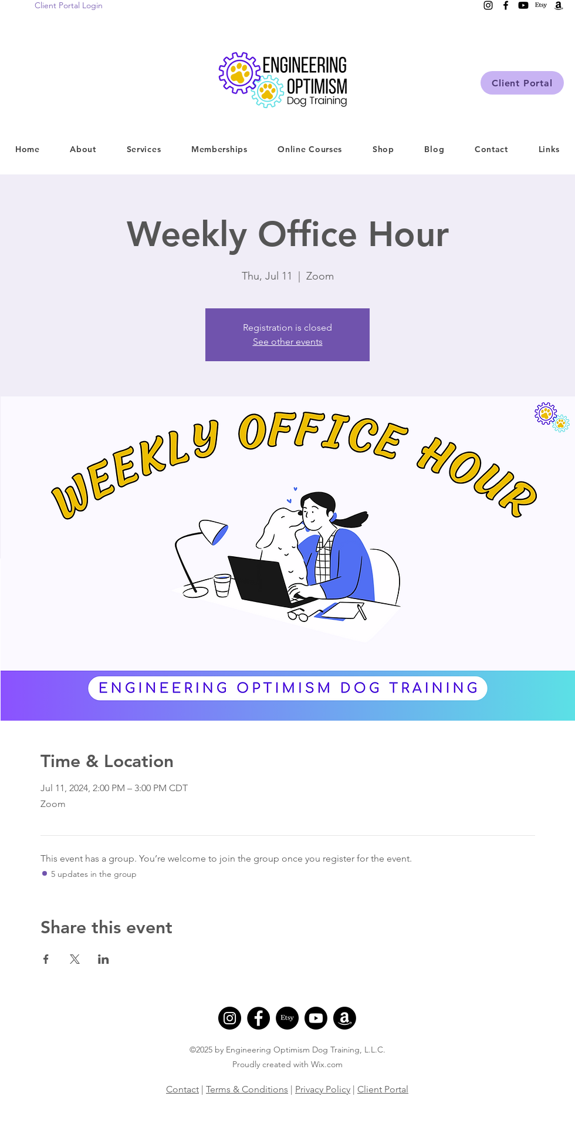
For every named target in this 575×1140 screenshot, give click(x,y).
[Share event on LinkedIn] (103, 959)
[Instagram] (229, 1018)
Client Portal (382, 1089)
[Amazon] (344, 1018)
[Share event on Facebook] (46, 959)
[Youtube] (316, 1018)
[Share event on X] (74, 959)
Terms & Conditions (247, 1089)
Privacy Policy (322, 1089)
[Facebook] (258, 1018)
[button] (144, 149)
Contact (182, 1089)
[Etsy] (287, 1018)
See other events (288, 341)
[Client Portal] (522, 83)
